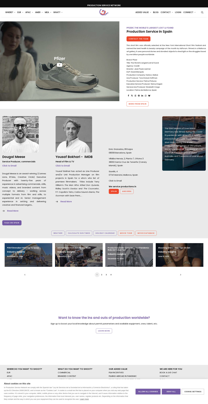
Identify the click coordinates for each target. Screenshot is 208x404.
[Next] (180, 276)
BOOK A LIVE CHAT (168, 372)
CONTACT (165, 376)
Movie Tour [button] (126, 233)
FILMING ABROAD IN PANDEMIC (123, 376)
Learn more (84, 399)
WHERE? (10, 14)
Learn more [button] (104, 330)
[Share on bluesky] (149, 95)
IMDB (88, 157)
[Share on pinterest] (138, 95)
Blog (156, 14)
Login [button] (178, 14)
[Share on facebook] (128, 95)
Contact (167, 14)
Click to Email (9, 165)
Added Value (143, 14)
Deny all (171, 392)
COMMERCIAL (64, 372)
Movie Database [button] (146, 233)
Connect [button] (189, 14)
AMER (39, 14)
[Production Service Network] (104, 14)
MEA (48, 14)
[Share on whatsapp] (145, 95)
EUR (20, 14)
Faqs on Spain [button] (11, 223)
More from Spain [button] (137, 104)
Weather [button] (57, 233)
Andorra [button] (126, 191)
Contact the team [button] (138, 39)
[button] (202, 14)
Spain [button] (114, 191)
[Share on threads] (135, 95)
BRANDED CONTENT (67, 376)
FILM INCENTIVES (116, 372)
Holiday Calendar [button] (105, 233)
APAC (29, 14)
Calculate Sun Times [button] (79, 233)
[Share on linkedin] (142, 95)
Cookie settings (192, 392)
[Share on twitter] (131, 95)
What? (57, 14)
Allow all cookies (148, 392)
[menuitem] (10, 14)
